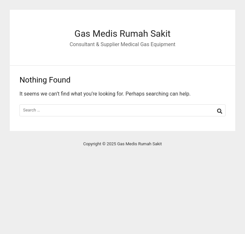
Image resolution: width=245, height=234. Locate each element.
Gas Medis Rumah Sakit (122, 33)
